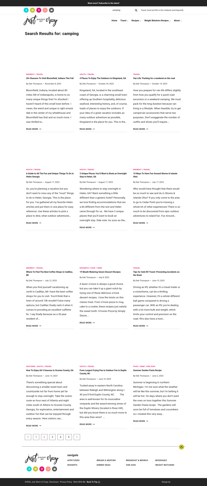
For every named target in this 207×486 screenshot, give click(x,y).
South (83, 74)
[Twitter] (45, 10)
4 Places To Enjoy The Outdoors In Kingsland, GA (103, 78)
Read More (33, 129)
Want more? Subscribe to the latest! (103, 3)
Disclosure (54, 482)
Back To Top (181, 447)
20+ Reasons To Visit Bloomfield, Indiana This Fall (50, 78)
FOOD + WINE (96, 268)
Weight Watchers (164, 465)
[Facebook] (26, 10)
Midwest (30, 74)
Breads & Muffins (106, 460)
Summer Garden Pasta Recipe (147, 370)
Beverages (161, 460)
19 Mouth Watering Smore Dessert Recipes (100, 272)
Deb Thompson (35, 84)
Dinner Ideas (103, 465)
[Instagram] (32, 10)
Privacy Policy (66, 482)
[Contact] (51, 10)
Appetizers (73, 460)
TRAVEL (39, 74)
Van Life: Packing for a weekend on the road (154, 78)
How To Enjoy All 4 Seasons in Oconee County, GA (49, 370)
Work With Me (79, 482)
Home (114, 20)
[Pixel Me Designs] (176, 482)
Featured (30, 366)
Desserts (84, 268)
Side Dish (150, 366)
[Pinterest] (38, 10)
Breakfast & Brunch (137, 460)
